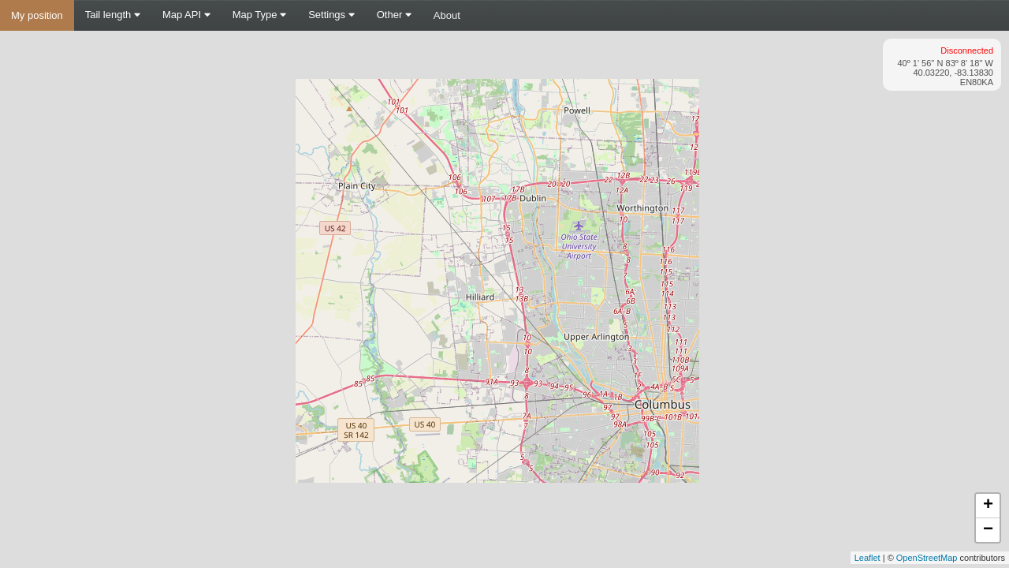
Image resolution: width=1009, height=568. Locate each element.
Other (394, 15)
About (447, 15)
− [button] (988, 530)
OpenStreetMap (927, 557)
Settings (331, 15)
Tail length (112, 15)
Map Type (259, 15)
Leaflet (867, 557)
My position (37, 15)
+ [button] (988, 506)
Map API (186, 15)
